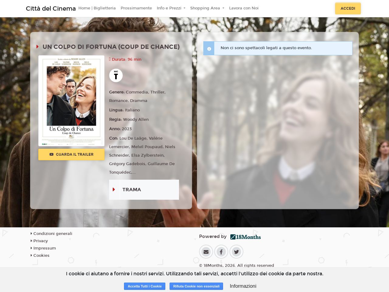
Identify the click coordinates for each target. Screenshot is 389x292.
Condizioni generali (51, 233)
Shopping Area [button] (205, 8)
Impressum (43, 248)
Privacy (39, 241)
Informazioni (243, 286)
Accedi (348, 8)
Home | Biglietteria (97, 8)
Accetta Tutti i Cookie (145, 286)
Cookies (40, 255)
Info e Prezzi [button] (170, 8)
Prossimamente (136, 8)
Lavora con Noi (244, 8)
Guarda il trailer (72, 154)
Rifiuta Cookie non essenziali (196, 286)
